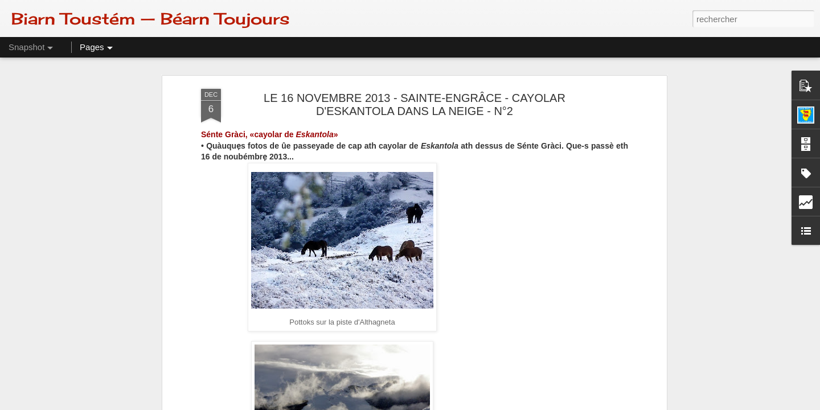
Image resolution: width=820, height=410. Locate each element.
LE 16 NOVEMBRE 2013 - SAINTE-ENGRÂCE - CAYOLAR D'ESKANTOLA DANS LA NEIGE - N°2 (414, 104)
